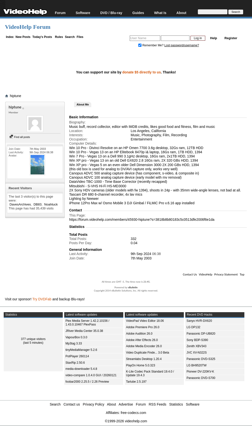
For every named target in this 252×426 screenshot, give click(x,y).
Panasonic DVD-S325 (201, 359)
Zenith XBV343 (196, 346)
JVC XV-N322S (197, 352)
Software (83, 12)
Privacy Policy (93, 404)
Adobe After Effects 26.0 (142, 340)
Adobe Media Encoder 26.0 (144, 346)
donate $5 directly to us (141, 72)
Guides (138, 12)
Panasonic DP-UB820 (201, 333)
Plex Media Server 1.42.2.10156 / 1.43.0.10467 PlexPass (87, 322)
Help (213, 38)
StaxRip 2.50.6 (75, 362)
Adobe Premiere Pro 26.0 (142, 327)
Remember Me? (151, 45)
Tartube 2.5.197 (136, 381)
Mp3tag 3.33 (73, 343)
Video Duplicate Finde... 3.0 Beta (147, 352)
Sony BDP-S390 (197, 340)
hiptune (15, 96)
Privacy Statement (226, 274)
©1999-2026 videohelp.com (126, 421)
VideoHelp (205, 274)
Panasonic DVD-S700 (201, 378)
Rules (59, 37)
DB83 (37, 204)
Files (80, 37)
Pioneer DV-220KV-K (200, 371)
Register (230, 38)
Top (242, 274)
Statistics (176, 404)
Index (10, 37)
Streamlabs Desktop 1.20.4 (144, 359)
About (181, 12)
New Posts (23, 37)
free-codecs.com (133, 413)
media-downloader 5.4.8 (81, 369)
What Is (160, 12)
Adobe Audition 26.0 (139, 333)
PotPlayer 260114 (77, 356)
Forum (60, 12)
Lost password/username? (181, 45)
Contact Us (190, 274)
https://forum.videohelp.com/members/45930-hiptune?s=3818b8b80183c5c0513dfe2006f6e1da (141, 220)
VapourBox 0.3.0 (76, 337)
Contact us (71, 404)
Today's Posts (42, 37)
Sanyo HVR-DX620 (199, 321)
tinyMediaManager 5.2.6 (81, 350)
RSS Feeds (157, 404)
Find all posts (19, 137)
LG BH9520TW (196, 365)
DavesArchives (20, 204)
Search (70, 37)
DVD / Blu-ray (111, 12)
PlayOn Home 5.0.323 (140, 365)
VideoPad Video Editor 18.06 (145, 321)
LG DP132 (193, 327)
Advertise (126, 404)
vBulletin (133, 287)
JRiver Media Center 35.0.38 (84, 331)
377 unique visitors (33, 339)
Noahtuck (51, 204)
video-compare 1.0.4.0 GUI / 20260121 (90, 375)
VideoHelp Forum (27, 27)
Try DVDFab (41, 299)
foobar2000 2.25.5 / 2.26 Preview (87, 381)
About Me (83, 104)
